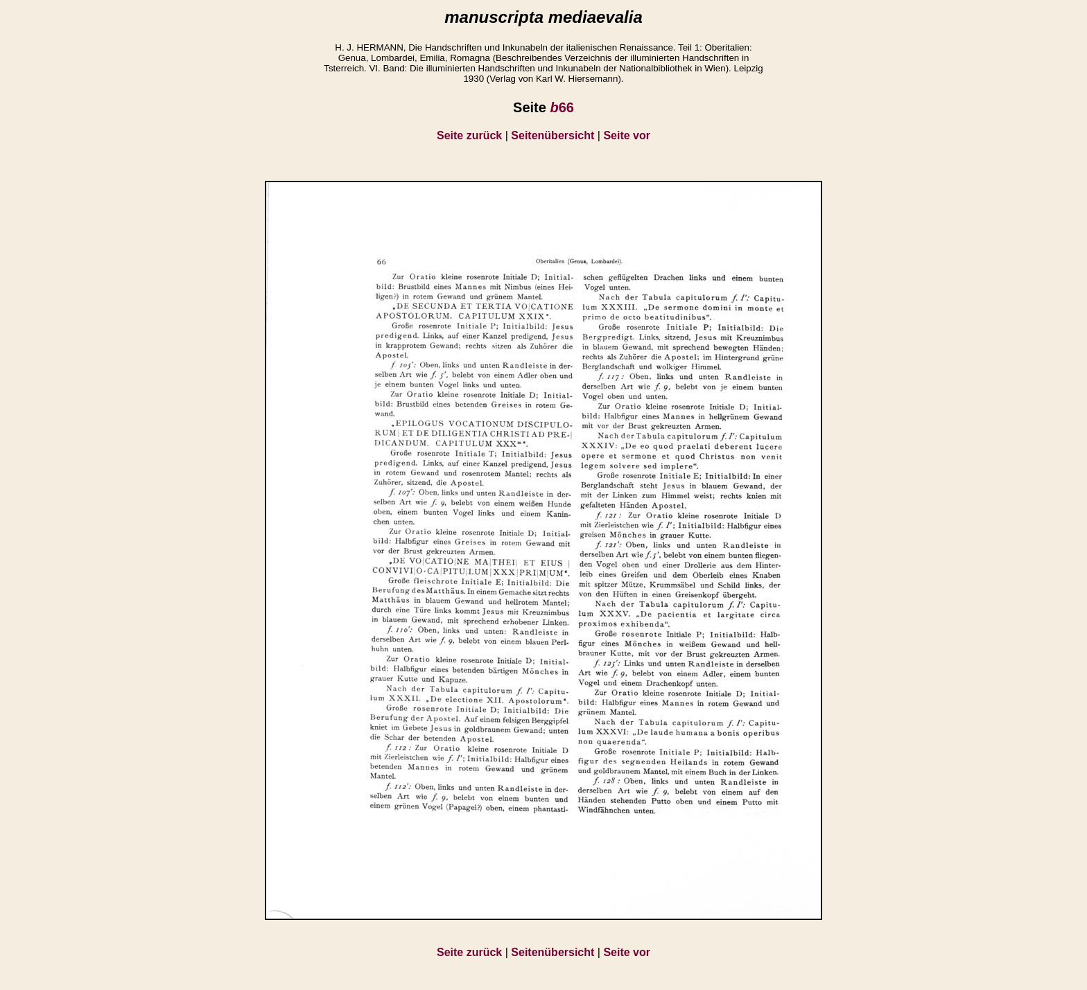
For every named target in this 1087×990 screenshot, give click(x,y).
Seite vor (626, 135)
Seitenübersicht (552, 135)
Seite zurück (469, 135)
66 (561, 107)
